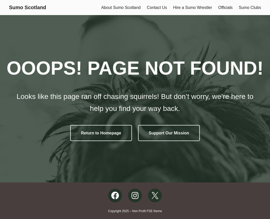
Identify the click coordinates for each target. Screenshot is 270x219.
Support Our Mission (169, 133)
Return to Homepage (101, 133)
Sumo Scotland (27, 7)
